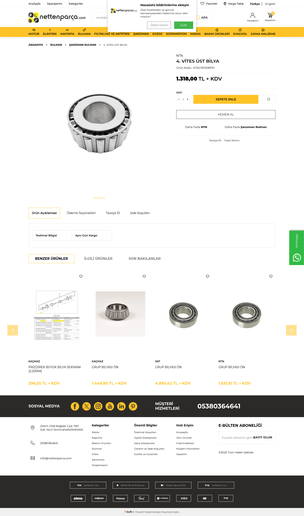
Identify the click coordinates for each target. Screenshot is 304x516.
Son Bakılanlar (145, 259)
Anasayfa (35, 44)
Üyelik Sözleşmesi (145, 437)
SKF (157, 361)
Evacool (240, 31)
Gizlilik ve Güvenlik (145, 454)
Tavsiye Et (215, 140)
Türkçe (255, 3)
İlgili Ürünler (98, 259)
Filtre (95, 454)
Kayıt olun (262, 437)
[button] (99, 198)
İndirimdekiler (185, 443)
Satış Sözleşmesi (144, 443)
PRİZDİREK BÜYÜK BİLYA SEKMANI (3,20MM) (54, 369)
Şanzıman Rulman (82, 44)
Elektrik (50, 31)
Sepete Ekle (226, 99)
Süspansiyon (176, 31)
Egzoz (158, 31)
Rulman (84, 31)
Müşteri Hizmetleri (188, 448)
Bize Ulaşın (184, 3)
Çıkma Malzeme (263, 31)
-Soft (128, 511)
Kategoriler (76, 3)
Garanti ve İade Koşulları (149, 448)
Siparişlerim (54, 3)
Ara (202, 17)
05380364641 (218, 406)
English (270, 3)
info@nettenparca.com (56, 458)
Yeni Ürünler (184, 437)
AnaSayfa (34, 3)
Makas (195, 31)
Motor (33, 31)
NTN (179, 56)
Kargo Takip (234, 3)
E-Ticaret (138, 511)
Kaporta (67, 31)
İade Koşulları (140, 213)
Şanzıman (141, 31)
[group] (99, 123)
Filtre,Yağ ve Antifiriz (112, 31)
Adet (179, 92)
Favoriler (209, 3)
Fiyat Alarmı (232, 140)
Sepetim (181, 454)
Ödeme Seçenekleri (81, 213)
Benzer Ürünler (51, 259)
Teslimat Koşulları (145, 432)
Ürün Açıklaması (44, 213)
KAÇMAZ (34, 361)
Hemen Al (226, 114)
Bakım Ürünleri (217, 31)
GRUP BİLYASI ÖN (105, 367)
